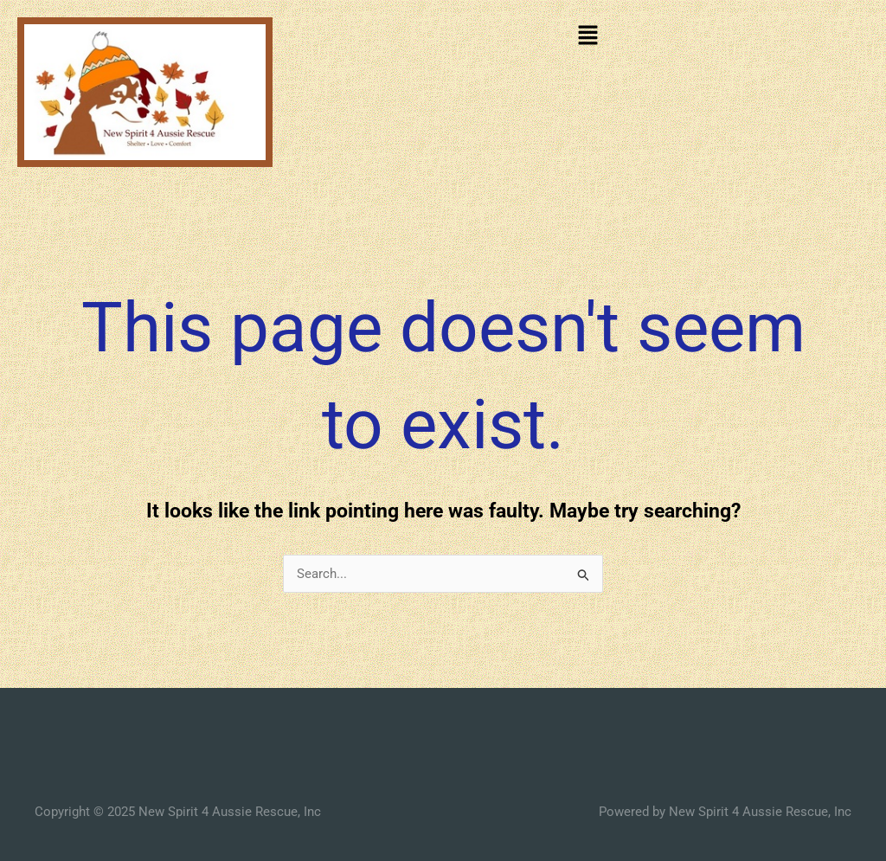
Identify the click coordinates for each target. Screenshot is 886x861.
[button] (587, 36)
